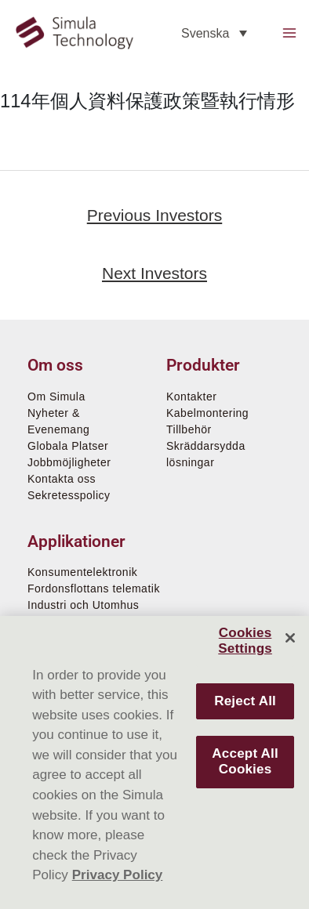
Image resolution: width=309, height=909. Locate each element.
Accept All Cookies (245, 761)
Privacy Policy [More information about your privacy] (117, 874)
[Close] (290, 638)
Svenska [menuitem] (205, 32)
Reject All (245, 701)
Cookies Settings (245, 640)
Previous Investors (154, 215)
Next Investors (154, 273)
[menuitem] (214, 33)
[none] (214, 33)
